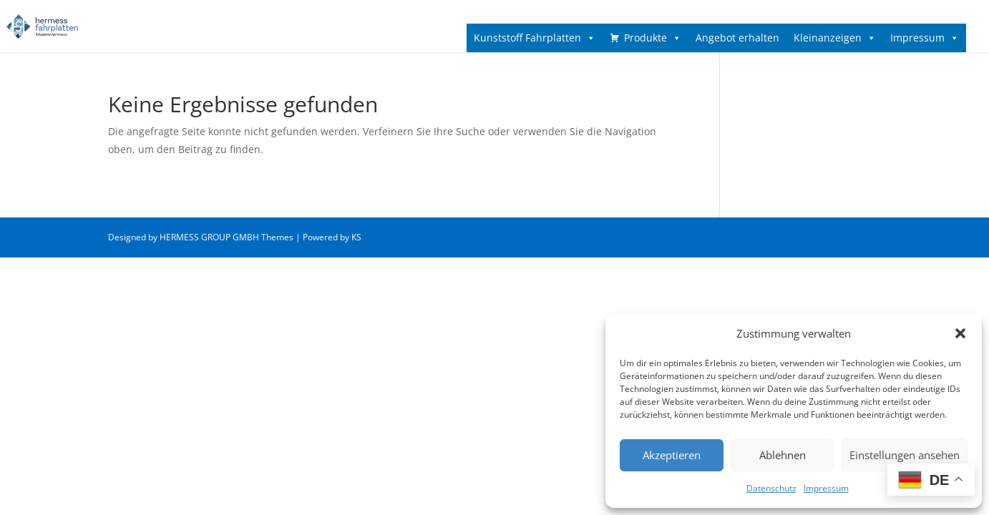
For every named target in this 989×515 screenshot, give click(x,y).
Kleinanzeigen (835, 38)
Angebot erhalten (737, 37)
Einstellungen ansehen (904, 455)
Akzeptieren (672, 455)
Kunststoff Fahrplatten (534, 38)
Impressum (826, 488)
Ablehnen (782, 455)
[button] (960, 333)
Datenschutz (771, 488)
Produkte (652, 38)
